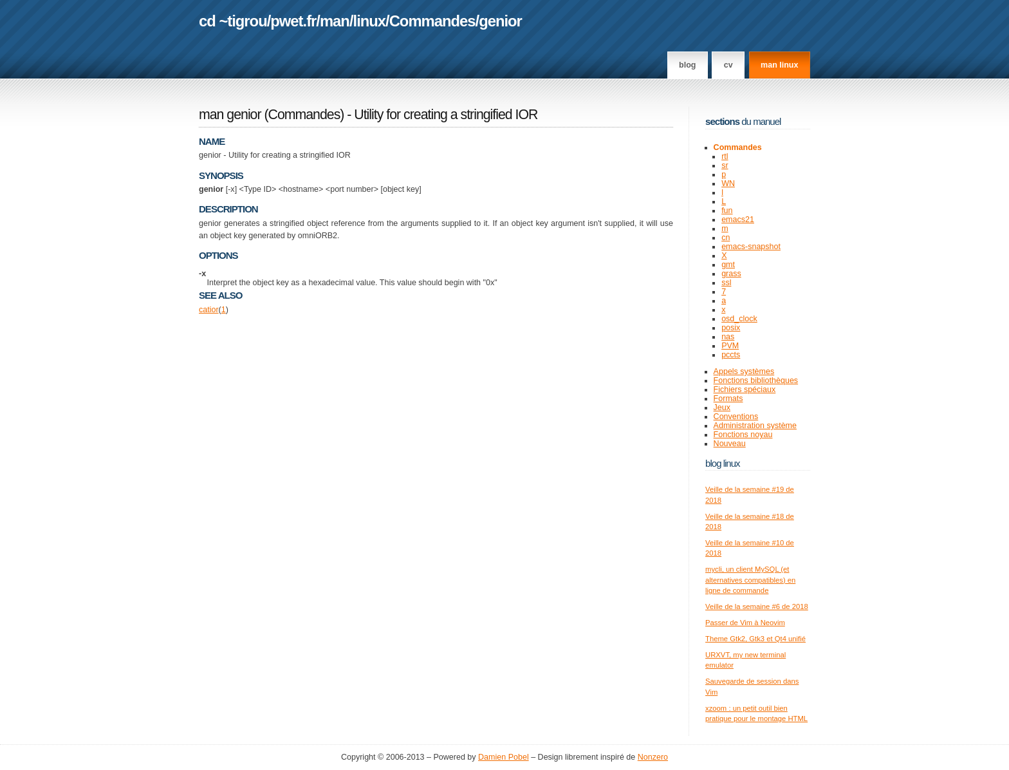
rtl (724, 156)
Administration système (755, 425)
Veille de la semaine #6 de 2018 (756, 606)
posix (730, 327)
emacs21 (737, 219)
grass (731, 273)
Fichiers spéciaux (745, 389)
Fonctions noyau (743, 434)
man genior (230, 114)
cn (725, 237)
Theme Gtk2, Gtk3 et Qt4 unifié (755, 639)
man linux (779, 65)
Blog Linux (722, 463)
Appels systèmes (744, 371)
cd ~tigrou (233, 21)
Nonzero (653, 757)
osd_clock (739, 318)
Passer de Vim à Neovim (745, 622)
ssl (726, 282)
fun (726, 210)
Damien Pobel (503, 757)
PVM (730, 345)
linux (369, 21)
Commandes (432, 21)
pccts (730, 354)
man (334, 21)
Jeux (722, 407)
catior (209, 309)
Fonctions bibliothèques (756, 380)
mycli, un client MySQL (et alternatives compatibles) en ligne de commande (750, 579)
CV (728, 65)
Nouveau (730, 443)
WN (728, 183)
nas (727, 336)
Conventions (736, 416)
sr (724, 165)
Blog (687, 65)
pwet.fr (293, 21)
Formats (728, 398)
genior (500, 21)
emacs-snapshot (751, 246)
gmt (728, 264)
